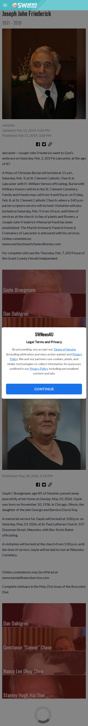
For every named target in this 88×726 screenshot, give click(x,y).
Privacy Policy (39, 368)
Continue (44, 389)
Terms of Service (64, 349)
